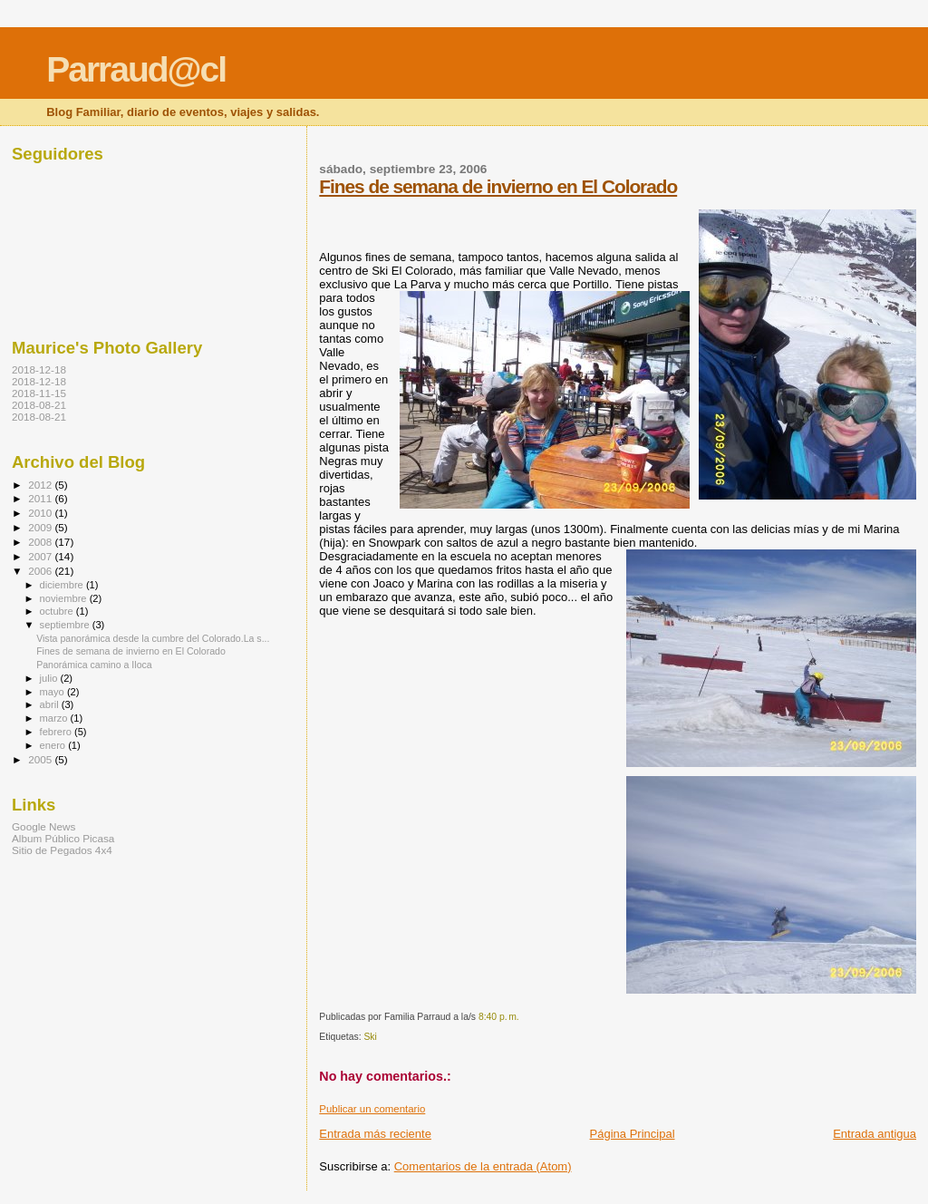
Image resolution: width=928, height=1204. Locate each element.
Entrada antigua (874, 1134)
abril (51, 704)
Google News (43, 826)
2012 (41, 484)
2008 (41, 542)
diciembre (63, 584)
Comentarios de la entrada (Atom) (483, 1166)
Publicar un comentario (372, 1108)
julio (50, 678)
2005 (41, 759)
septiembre (66, 624)
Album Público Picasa (63, 838)
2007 (41, 556)
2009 (41, 527)
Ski (369, 1037)
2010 (41, 513)
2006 (41, 571)
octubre (58, 611)
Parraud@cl (136, 69)
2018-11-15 (39, 393)
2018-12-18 (39, 369)
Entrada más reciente (375, 1134)
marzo (55, 718)
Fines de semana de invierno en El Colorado (498, 186)
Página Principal (632, 1134)
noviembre (65, 598)
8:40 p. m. (498, 1017)
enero (54, 745)
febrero (57, 731)
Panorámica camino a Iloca (94, 664)
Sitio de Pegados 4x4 (62, 850)
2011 (41, 498)
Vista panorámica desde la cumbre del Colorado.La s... (152, 638)
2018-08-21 (39, 405)
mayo (53, 691)
